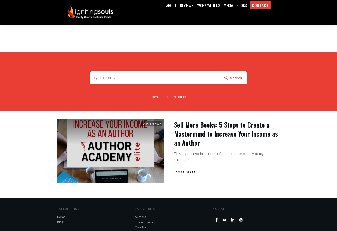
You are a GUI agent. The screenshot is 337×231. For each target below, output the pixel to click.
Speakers (141, 211)
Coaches (141, 201)
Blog (60, 195)
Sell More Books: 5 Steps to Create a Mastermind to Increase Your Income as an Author (226, 107)
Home (61, 190)
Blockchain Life (145, 195)
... (192, 133)
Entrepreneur (151, 97)
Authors (140, 190)
